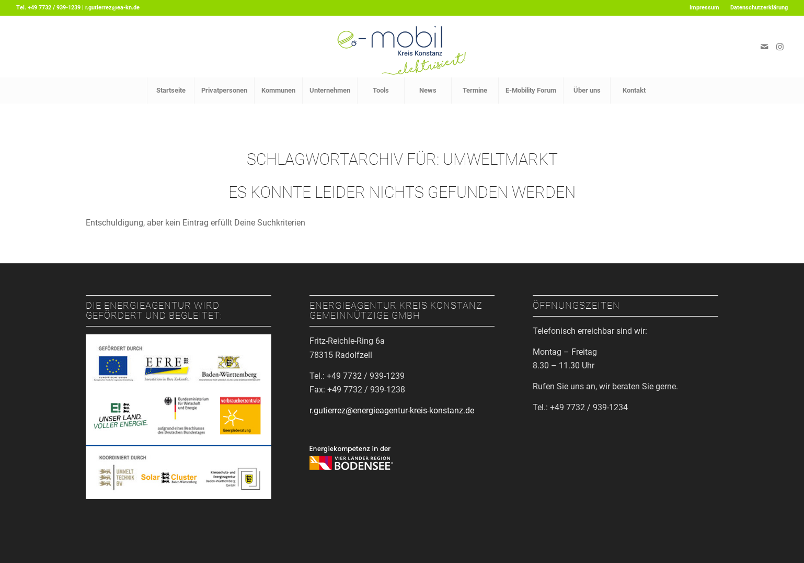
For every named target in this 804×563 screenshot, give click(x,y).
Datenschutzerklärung (759, 7)
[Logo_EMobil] (402, 46)
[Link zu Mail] (764, 46)
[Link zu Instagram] (780, 46)
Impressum (704, 7)
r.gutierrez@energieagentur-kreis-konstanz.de (391, 410)
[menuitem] (704, 7)
